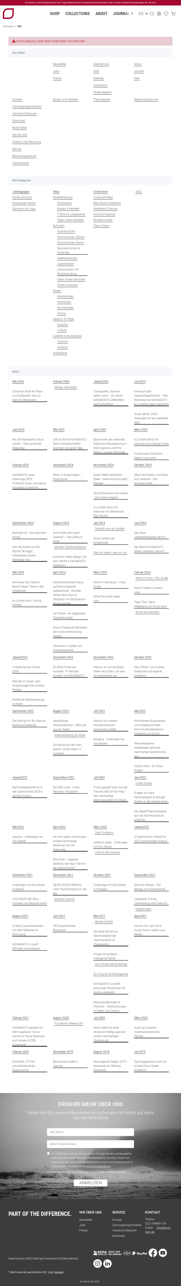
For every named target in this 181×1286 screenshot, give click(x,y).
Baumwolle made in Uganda (65, 1064)
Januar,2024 (19, 657)
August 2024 (61, 523)
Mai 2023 (140, 711)
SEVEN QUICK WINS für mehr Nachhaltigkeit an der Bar (70, 889)
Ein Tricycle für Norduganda (111, 974)
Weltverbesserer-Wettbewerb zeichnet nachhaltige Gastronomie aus (150, 750)
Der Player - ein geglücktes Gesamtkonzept (69, 615)
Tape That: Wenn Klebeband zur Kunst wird (150, 604)
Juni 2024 (140, 523)
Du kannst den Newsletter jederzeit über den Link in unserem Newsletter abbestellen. (87, 1172)
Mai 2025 (59, 429)
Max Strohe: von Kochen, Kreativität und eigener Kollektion (149, 671)
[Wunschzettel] (166, 13)
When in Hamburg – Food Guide (109, 584)
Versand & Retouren (24, 113)
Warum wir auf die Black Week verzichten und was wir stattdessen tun (109, 671)
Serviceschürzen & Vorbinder (68, 250)
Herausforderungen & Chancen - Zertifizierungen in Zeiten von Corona (110, 1006)
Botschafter (19, 127)
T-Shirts (62, 330)
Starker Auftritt (104, 921)
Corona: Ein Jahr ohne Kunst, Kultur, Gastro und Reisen (149, 930)
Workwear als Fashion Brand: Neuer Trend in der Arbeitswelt (28, 586)
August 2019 (101, 1051)
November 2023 (103, 657)
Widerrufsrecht (103, 92)
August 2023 (61, 711)
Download (18, 120)
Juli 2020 (99, 1017)
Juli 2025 (139, 381)
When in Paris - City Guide (152, 578)
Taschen (62, 341)
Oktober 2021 (102, 875)
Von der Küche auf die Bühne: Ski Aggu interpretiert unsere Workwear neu (26, 553)
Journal (139, 71)
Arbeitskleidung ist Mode (69, 735)
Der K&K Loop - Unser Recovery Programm (66, 789)
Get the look (19, 134)
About (138, 64)
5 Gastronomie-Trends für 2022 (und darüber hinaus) (150, 839)
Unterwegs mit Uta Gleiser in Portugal (110, 887)
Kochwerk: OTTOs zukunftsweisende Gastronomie (23, 1066)
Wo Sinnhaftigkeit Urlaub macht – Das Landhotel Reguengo (27, 444)
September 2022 (63, 777)
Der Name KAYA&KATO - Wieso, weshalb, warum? (149, 549)
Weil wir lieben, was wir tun (110, 552)
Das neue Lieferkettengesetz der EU (149, 535)
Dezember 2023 (63, 657)
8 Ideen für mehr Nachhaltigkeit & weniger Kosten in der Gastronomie (150, 797)
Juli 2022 (99, 777)
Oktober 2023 (142, 657)
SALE (139, 191)
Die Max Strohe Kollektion (70, 547)
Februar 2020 (20, 1051)
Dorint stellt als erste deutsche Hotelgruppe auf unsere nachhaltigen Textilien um (109, 1034)
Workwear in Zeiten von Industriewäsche (67, 648)
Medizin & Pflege (63, 319)
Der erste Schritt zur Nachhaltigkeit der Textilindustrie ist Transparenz (106, 938)
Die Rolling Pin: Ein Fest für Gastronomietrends (29, 723)
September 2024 (23, 523)
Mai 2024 (18, 572)
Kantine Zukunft (64, 899)
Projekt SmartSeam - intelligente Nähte (106, 956)
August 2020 (61, 1017)
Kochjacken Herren (24, 203)
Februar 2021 (20, 1017)
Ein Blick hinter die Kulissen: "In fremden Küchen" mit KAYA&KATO (68, 671)
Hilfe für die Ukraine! (107, 852)
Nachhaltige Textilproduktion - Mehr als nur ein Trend (69, 725)
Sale (136, 78)
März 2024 (100, 572)
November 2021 (63, 875)
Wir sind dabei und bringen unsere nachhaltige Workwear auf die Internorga (69, 843)
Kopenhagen (143, 909)
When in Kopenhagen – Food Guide (67, 477)
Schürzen (59, 225)
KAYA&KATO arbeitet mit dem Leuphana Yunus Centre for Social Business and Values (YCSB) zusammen (28, 1036)
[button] (152, 13)
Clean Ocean (101, 225)
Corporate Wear (103, 197)
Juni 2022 (140, 777)
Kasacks (62, 324)
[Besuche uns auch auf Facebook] (153, 1253)
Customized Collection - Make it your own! (149, 456)
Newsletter (59, 64)
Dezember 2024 (63, 465)
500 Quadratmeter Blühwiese (64, 928)
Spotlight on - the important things (29, 535)
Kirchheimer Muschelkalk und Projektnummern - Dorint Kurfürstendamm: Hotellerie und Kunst (149, 727)
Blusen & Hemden (68, 208)
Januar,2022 (141, 827)
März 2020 (141, 1017)
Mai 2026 (18, 381)
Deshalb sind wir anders (110, 528)
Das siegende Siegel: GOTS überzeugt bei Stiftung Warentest (110, 1066)
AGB (96, 71)
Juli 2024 (99, 523)
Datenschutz (101, 64)
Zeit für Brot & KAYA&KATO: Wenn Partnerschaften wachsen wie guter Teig (70, 444)
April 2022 (59, 827)
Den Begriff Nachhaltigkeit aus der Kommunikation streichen (150, 816)
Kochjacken (64, 203)
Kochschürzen (66, 231)
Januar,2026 (101, 381)
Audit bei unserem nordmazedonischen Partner (147, 1032)
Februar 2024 (142, 572)
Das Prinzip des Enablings (111, 964)
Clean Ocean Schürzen (71, 279)
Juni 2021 (59, 916)
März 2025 (141, 429)
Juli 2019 (139, 1051)
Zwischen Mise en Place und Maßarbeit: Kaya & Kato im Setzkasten (27, 396)
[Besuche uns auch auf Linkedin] (107, 1264)
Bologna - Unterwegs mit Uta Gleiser (109, 741)
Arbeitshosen (65, 296)
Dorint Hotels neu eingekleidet (104, 540)
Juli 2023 (99, 711)
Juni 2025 (18, 429)
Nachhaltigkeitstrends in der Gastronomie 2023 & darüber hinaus (27, 791)
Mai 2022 (18, 827)
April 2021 (140, 916)
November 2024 (103, 465)
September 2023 (23, 711)
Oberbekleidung (62, 197)
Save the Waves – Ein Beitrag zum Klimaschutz (149, 887)
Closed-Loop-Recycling (26, 142)
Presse (57, 78)
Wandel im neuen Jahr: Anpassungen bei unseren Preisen (28, 685)
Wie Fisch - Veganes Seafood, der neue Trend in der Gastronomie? (69, 864)
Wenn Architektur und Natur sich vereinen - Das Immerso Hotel (151, 479)
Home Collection (67, 285)
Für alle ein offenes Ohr (68, 1023)
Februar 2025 (20, 465)
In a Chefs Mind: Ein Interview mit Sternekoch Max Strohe (109, 512)
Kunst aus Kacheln (148, 612)
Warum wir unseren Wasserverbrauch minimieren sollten (106, 725)
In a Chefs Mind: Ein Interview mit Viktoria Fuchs (151, 441)
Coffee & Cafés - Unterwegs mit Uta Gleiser (110, 844)
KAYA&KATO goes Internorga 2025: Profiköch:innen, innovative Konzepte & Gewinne (29, 481)
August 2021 (20, 916)
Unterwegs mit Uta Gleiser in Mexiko (28, 887)
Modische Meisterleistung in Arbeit (28, 702)
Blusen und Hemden (65, 99)
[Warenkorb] (173, 13)
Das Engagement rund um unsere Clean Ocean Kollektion (150, 1066)
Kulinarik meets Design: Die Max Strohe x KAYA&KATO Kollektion (70, 561)
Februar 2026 (61, 381)
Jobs (56, 71)
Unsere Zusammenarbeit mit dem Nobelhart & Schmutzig (27, 930)
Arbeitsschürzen (67, 258)
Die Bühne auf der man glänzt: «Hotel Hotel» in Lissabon (67, 749)
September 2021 (144, 875)
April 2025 (100, 429)
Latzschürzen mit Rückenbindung (68, 271)
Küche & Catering (104, 214)
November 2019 (63, 1051)
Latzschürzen (65, 263)
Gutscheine (60, 353)
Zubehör (62, 347)
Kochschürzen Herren (70, 242)
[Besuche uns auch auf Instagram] (97, 1264)
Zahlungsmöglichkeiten (27, 106)
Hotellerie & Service (105, 208)
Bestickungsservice (146, 99)
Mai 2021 (99, 916)
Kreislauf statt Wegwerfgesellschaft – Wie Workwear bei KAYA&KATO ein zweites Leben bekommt (151, 398)
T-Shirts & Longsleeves (71, 214)
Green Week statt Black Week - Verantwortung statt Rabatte (110, 479)
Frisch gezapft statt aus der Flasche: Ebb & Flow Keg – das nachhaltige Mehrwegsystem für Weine (110, 794)
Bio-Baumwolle (103, 220)
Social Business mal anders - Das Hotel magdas (111, 495)
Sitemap (99, 78)
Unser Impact (144, 783)
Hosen (57, 290)
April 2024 (59, 572)
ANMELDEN (90, 1182)
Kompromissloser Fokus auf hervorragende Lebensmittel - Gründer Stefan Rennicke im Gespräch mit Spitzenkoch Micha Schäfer (69, 593)
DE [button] (141, 13)
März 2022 (100, 827)
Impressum (100, 85)
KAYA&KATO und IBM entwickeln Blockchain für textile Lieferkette (109, 988)
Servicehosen (65, 307)
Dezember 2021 (22, 875)
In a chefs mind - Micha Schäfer (27, 603)
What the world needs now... (107, 598)
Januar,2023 (19, 777)
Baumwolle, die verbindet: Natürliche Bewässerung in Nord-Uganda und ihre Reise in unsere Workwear (110, 446)
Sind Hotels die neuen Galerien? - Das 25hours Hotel (68, 537)
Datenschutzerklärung (98, 1166)
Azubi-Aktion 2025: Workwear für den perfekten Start (151, 418)
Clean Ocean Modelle (70, 220)
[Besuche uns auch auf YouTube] (163, 1253)
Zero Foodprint (104, 832)
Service (16, 149)
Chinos (61, 313)
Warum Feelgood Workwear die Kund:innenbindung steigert (70, 632)
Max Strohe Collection (107, 203)
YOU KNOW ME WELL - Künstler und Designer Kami (29, 901)
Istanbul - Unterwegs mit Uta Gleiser (27, 839)
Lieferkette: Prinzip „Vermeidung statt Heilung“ (151, 901)
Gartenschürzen (22, 197)
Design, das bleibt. (65, 387)
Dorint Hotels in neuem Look (148, 590)
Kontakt (17, 99)
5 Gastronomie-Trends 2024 (26, 669)
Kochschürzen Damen (70, 237)
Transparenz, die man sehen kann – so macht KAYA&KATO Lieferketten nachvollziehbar (109, 398)
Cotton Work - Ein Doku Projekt (148, 768)
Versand (58, 1272)
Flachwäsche (102, 99)
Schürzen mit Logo (24, 208)
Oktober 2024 (142, 465)
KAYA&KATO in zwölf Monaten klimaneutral (26, 946)
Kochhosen (64, 302)
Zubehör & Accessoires (67, 336)
